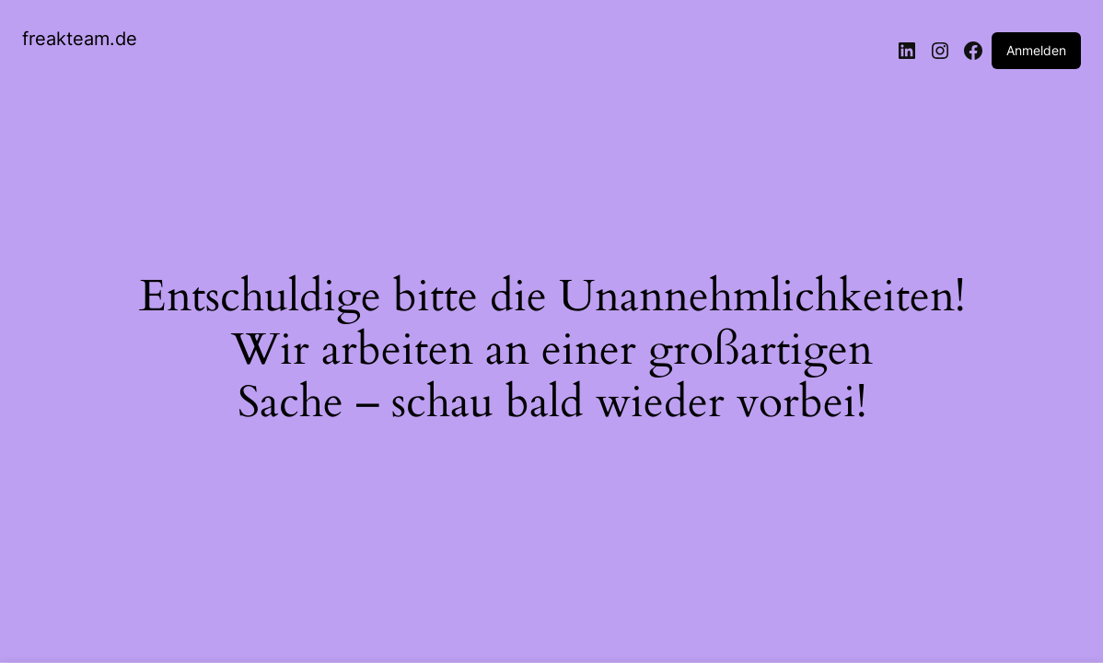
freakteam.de (79, 39)
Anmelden (1036, 50)
